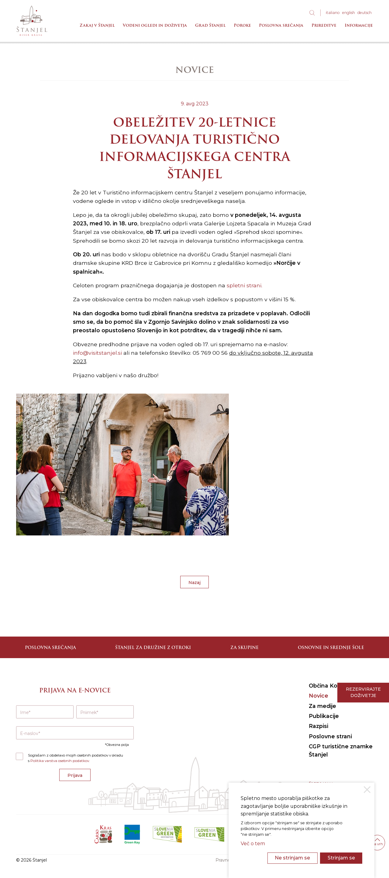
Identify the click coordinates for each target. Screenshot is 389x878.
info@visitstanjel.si (97, 353)
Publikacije (324, 716)
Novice (318, 695)
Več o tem (253, 843)
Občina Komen (329, 685)
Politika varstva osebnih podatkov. (60, 760)
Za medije (322, 706)
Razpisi (318, 726)
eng (348, 12)
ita (333, 12)
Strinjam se (341, 858)
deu (364, 12)
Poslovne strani (330, 736)
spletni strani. (244, 285)
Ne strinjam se (292, 858)
